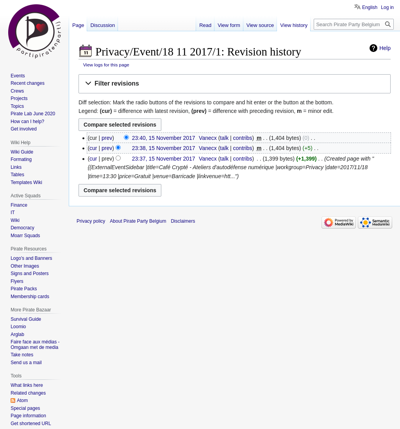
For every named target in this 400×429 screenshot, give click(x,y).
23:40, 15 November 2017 (163, 138)
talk (224, 138)
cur (93, 148)
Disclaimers (183, 221)
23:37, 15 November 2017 (163, 159)
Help (385, 48)
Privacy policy (91, 221)
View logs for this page (106, 64)
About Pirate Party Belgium (138, 221)
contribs (242, 138)
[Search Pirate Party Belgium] (354, 24)
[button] (234, 83)
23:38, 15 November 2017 (163, 148)
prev (107, 138)
